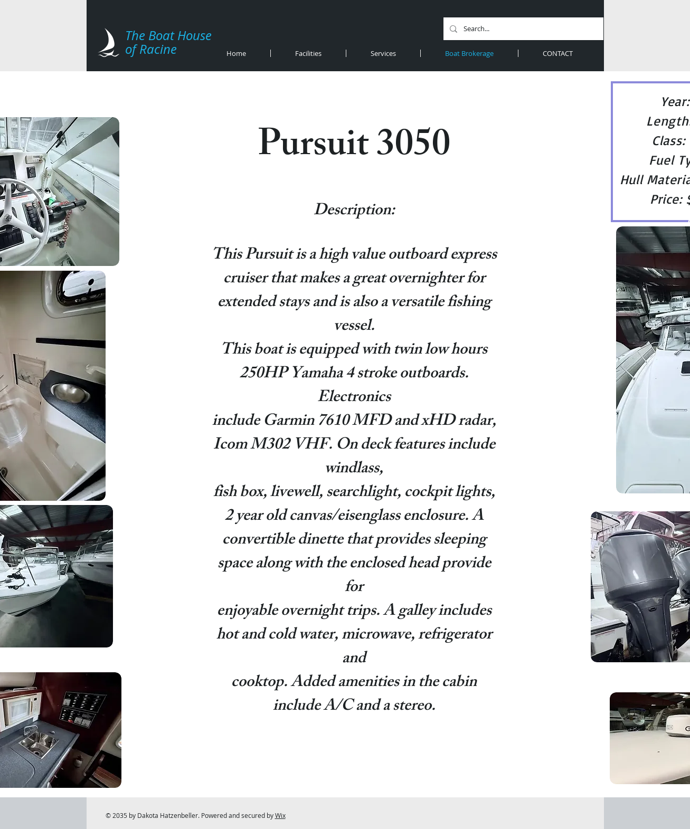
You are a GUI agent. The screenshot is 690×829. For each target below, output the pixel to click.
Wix (280, 815)
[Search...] (522, 28)
